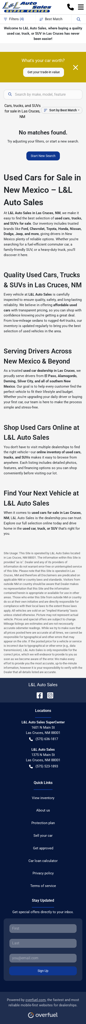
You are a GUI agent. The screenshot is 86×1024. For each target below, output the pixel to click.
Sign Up (43, 971)
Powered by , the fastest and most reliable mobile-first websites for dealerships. (43, 1006)
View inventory (43, 798)
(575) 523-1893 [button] (43, 766)
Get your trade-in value (44, 72)
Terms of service (43, 886)
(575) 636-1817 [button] (43, 739)
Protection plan (43, 823)
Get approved (43, 848)
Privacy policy (43, 873)
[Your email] (43, 958)
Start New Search (43, 156)
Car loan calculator (43, 861)
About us (43, 810)
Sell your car (43, 836)
